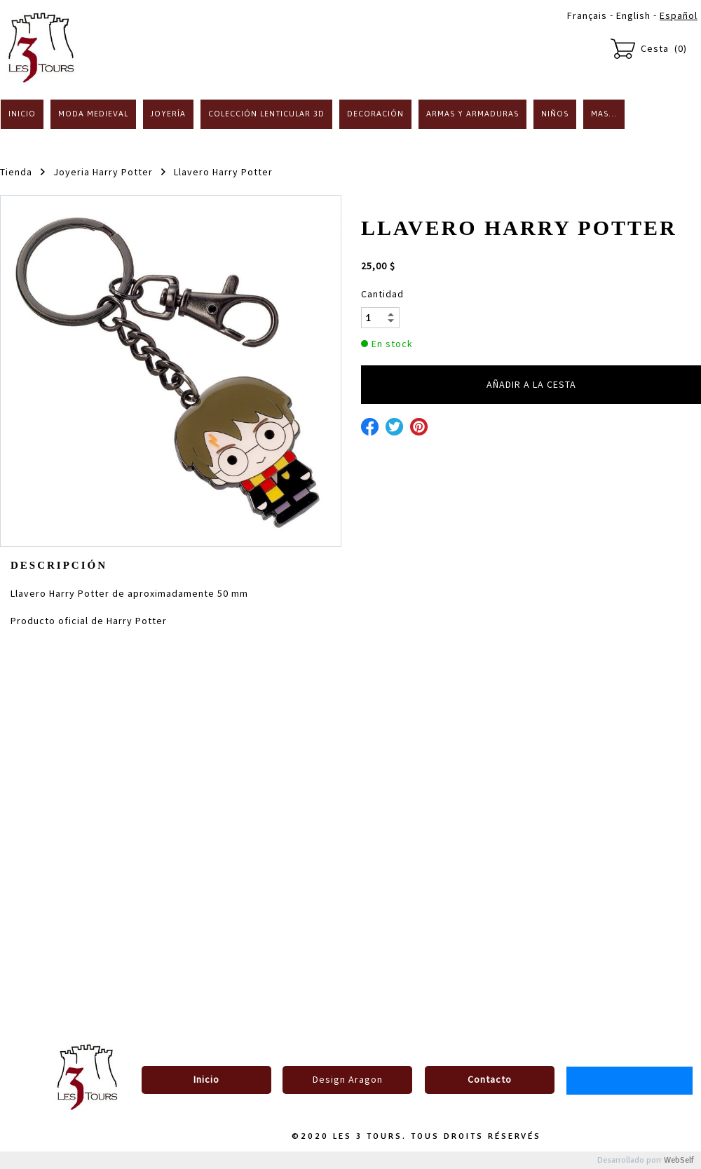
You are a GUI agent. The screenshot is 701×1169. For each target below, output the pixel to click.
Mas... (604, 113)
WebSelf (679, 1160)
